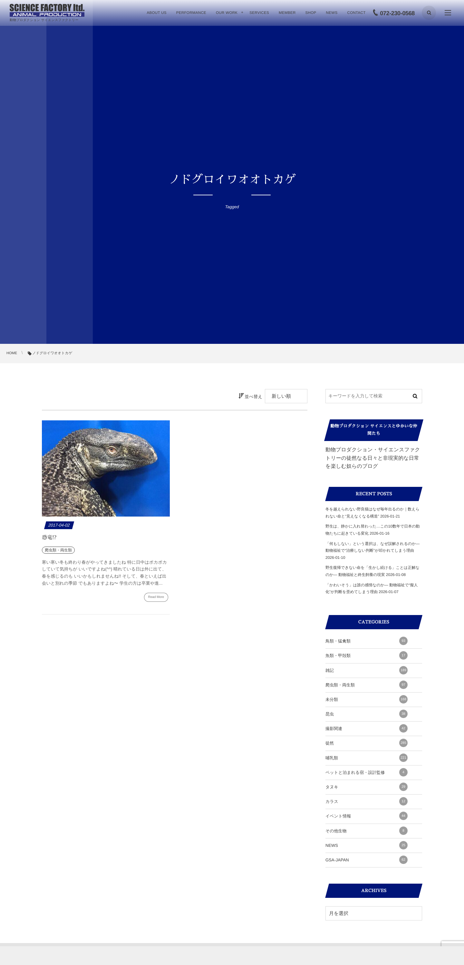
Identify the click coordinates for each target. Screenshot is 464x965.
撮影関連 (366, 728)
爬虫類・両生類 (366, 685)
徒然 (366, 743)
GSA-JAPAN (366, 860)
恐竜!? (49, 537)
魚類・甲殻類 (366, 655)
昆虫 (366, 714)
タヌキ (366, 787)
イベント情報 (366, 816)
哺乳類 (366, 758)
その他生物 (366, 830)
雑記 (366, 670)
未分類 (366, 699)
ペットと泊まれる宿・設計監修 (366, 772)
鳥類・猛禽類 (366, 641)
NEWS (366, 845)
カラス (366, 801)
